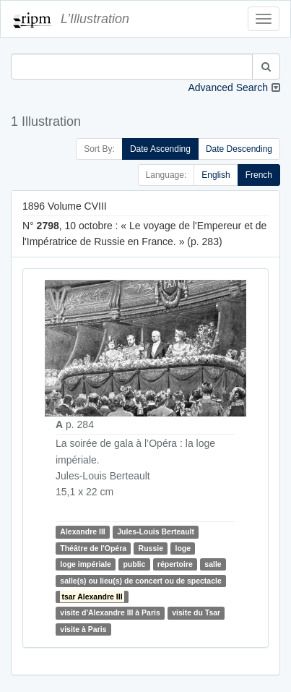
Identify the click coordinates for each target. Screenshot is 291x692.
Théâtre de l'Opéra (93, 548)
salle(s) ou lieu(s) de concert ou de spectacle (140, 580)
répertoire (175, 564)
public (134, 564)
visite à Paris (83, 629)
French (259, 175)
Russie (151, 548)
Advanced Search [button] (228, 87)
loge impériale (85, 564)
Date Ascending (160, 149)
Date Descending (239, 149)
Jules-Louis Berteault (155, 532)
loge (183, 548)
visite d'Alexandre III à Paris (110, 612)
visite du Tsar (196, 612)
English (215, 175)
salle (212, 564)
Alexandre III (82, 532)
